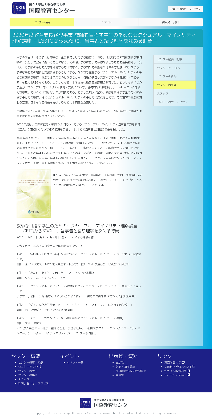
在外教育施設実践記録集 (131, 371)
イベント (106, 22)
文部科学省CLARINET (177, 367)
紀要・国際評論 (125, 367)
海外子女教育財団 (175, 371)
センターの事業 (167, 85)
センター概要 (41, 22)
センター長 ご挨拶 (168, 68)
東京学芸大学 (172, 362)
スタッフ (162, 93)
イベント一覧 (75, 362)
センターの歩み (167, 76)
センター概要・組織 (169, 59)
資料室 (120, 375)
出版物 (120, 362)
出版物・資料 (170, 22)
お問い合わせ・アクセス (185, 9)
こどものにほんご (175, 375)
